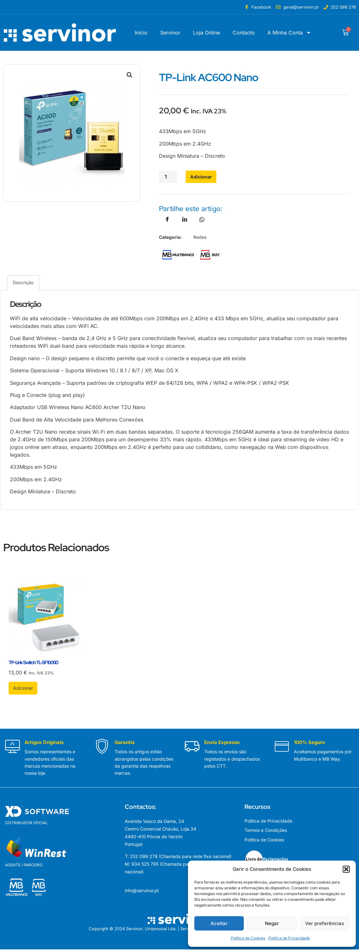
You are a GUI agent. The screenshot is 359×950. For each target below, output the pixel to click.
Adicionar (196, 177)
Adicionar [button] (23, 688)
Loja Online (206, 32)
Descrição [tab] (23, 283)
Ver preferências (324, 923)
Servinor (170, 32)
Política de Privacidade (289, 938)
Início (141, 32)
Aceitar (219, 923)
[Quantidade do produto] (167, 177)
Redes (199, 237)
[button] (346, 869)
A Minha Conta (289, 32)
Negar (272, 923)
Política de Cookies (248, 938)
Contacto (244, 32)
